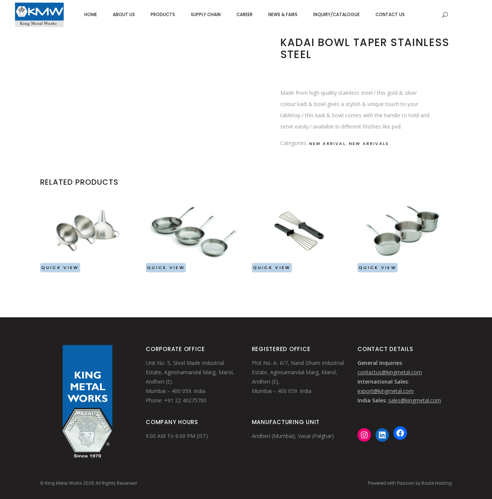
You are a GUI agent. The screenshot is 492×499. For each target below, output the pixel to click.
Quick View (60, 267)
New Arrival (327, 143)
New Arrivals (369, 143)
